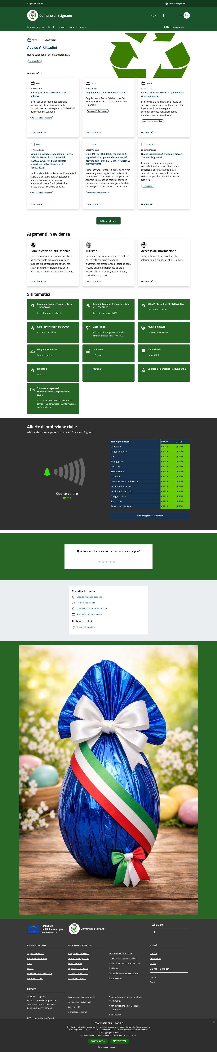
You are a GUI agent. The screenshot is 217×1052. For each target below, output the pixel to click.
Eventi (153, 982)
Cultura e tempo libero (78, 958)
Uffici (29, 963)
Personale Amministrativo (39, 973)
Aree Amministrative (37, 958)
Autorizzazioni (115, 978)
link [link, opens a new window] (135, 1035)
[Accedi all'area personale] (176, 3)
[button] (108, 1047)
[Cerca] (186, 15)
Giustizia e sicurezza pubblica (122, 958)
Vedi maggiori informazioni (150, 515)
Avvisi (35, 39)
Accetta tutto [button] (98, 1041)
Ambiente (113, 968)
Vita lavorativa (75, 963)
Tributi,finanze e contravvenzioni (124, 963)
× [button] (214, 1022)
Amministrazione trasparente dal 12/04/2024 (124, 1007)
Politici (30, 968)
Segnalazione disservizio (79, 1002)
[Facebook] (162, 15)
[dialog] (108, 1035)
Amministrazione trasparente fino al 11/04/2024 (126, 998)
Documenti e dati (35, 978)
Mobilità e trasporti (77, 978)
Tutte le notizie (108, 221)
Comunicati (148, 144)
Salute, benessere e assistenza (123, 973)
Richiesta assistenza (77, 1011)
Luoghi (153, 977)
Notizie (153, 953)
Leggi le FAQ (74, 1006)
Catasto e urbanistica (78, 973)
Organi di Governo (35, 953)
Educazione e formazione (120, 953)
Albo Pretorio (115, 1014)
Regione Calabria (35, 3)
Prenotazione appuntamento (81, 997)
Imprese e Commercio (78, 968)
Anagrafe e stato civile (78, 953)
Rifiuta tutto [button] (119, 1041)
